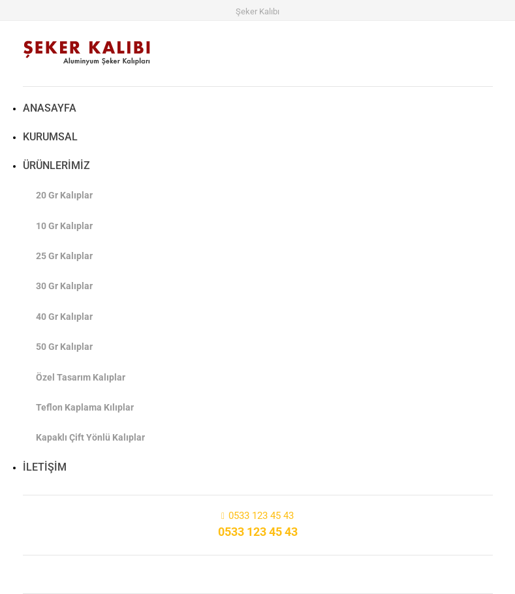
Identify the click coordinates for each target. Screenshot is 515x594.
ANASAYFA (49, 108)
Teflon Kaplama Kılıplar (85, 407)
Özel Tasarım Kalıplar (80, 377)
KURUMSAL (50, 137)
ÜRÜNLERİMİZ (56, 165)
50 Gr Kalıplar (64, 346)
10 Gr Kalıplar (64, 226)
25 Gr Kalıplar (64, 256)
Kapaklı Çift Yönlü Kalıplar (90, 437)
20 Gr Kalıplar (64, 195)
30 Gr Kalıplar (64, 286)
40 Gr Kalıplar (64, 316)
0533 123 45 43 (261, 516)
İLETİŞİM (45, 467)
